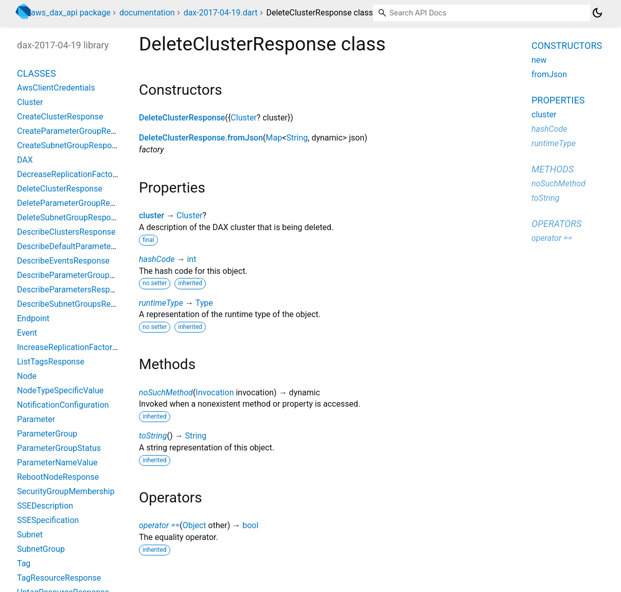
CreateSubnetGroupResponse (71, 145)
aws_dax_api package (71, 13)
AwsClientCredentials (56, 88)
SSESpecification (48, 520)
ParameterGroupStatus (59, 448)
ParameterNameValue (57, 462)
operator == (159, 525)
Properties (557, 100)
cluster (151, 215)
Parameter (36, 419)
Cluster (243, 118)
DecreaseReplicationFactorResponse (84, 174)
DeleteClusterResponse (182, 118)
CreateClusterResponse (60, 116)
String (297, 138)
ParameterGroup (47, 434)
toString (153, 436)
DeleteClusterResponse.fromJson (201, 138)
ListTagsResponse (50, 362)
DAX (25, 160)
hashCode (156, 259)
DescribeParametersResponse (72, 289)
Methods (552, 169)
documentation (147, 13)
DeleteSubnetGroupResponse (70, 217)
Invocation (215, 392)
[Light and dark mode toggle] (597, 13)
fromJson (549, 74)
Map (274, 138)
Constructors (566, 45)
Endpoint (33, 318)
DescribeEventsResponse (63, 261)
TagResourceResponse (59, 578)
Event (27, 333)
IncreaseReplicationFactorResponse (83, 347)
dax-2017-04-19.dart (221, 13)
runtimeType (161, 303)
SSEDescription (45, 506)
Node (27, 376)
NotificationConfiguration (63, 405)
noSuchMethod (166, 392)
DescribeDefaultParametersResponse (85, 246)
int (191, 259)
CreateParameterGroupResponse (77, 131)
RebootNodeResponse (58, 477)
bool (250, 525)
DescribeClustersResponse (66, 232)
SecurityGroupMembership (66, 491)
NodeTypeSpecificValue (60, 390)
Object (194, 525)
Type (204, 303)
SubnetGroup (41, 549)
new (538, 60)
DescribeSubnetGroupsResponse (77, 304)
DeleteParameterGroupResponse (77, 203)
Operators (556, 223)
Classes (36, 73)
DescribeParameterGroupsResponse (83, 275)
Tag (23, 563)
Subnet (30, 534)
